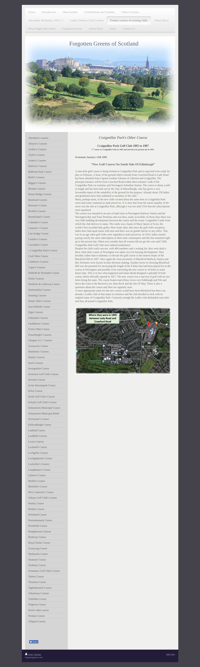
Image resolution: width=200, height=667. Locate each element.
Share (34, 642)
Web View (170, 654)
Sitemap (37, 654)
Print (29, 654)
